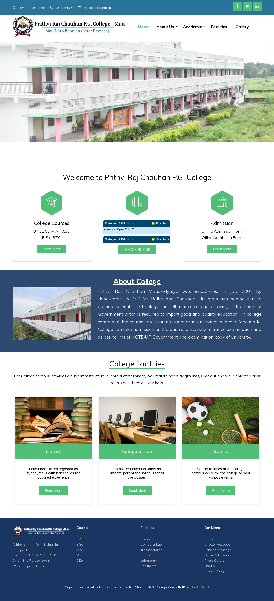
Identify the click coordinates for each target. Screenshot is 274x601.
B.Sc (80, 544)
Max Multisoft (199, 587)
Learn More (51, 249)
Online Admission (217, 555)
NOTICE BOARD (137, 249)
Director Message (217, 544)
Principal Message (217, 550)
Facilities (219, 26)
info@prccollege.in (94, 8)
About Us (165, 26)
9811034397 (61, 8)
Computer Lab (151, 544)
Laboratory (148, 561)
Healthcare (148, 566)
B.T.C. (80, 566)
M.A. (80, 550)
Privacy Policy (214, 571)
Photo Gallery (214, 561)
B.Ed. (80, 561)
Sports (145, 555)
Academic (192, 26)
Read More (162, 223)
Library (145, 539)
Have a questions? (29, 8)
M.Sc (80, 555)
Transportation (151, 550)
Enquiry (209, 566)
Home (143, 26)
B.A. (79, 539)
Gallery (242, 26)
